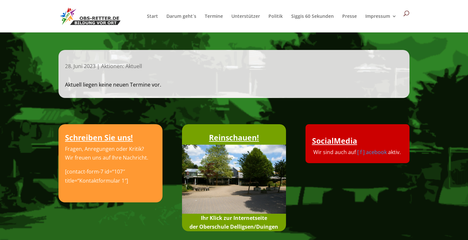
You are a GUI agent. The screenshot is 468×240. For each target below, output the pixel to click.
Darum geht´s (181, 16)
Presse (349, 16)
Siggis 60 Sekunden (312, 16)
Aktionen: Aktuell (121, 66)
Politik (275, 16)
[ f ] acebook (372, 152)
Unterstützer (245, 16)
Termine (214, 16)
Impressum (377, 16)
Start (152, 16)
